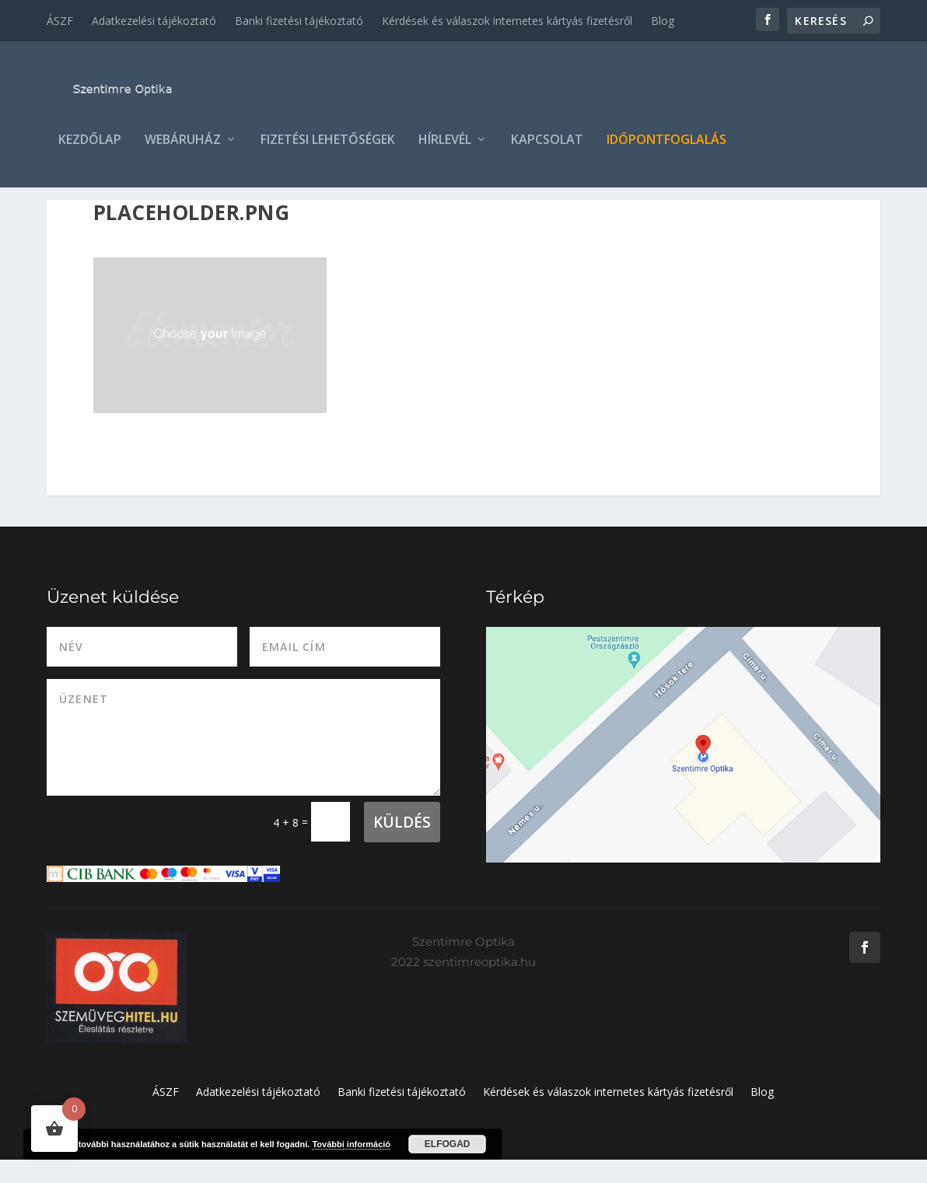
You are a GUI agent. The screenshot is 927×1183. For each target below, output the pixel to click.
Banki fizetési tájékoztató (299, 20)
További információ (351, 1144)
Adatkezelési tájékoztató (154, 20)
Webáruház (183, 145)
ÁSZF (60, 20)
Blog (662, 20)
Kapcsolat (547, 145)
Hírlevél (444, 145)
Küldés (402, 845)
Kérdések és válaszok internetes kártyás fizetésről (507, 20)
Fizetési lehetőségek (328, 145)
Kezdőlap (89, 145)
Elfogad (447, 1144)
